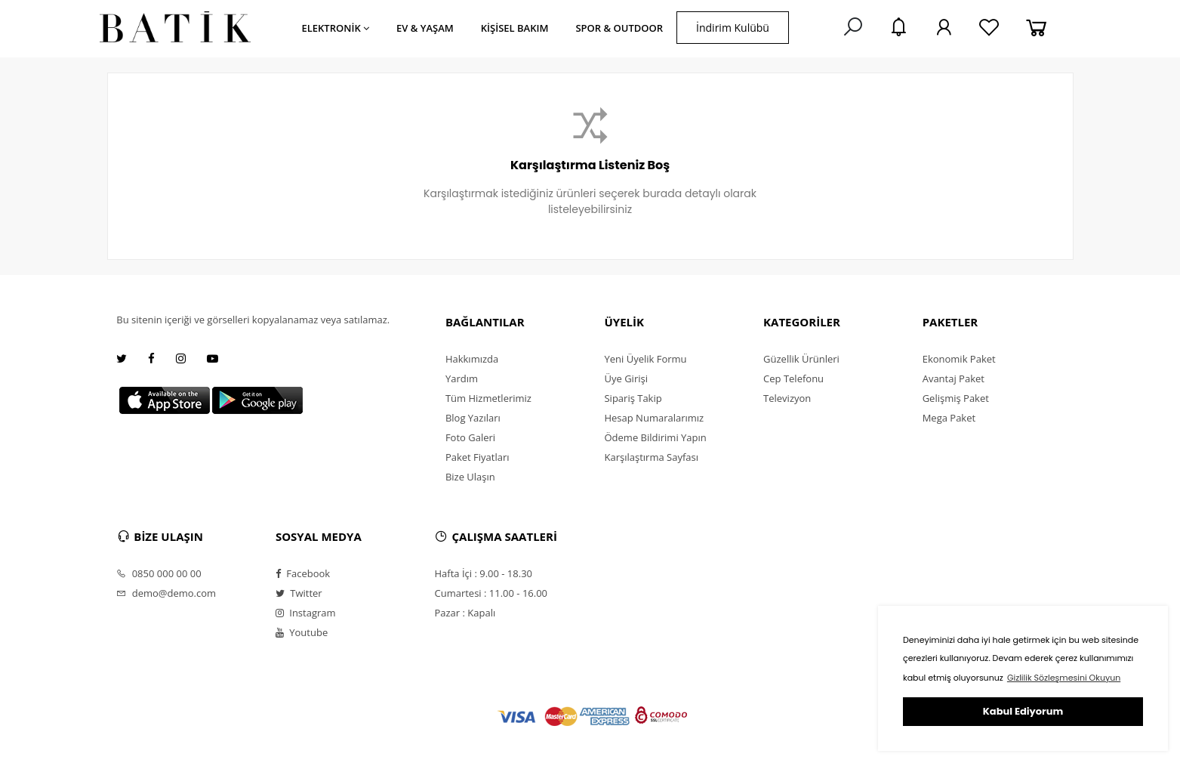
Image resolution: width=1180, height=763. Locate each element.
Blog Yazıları (473, 418)
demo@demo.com (166, 593)
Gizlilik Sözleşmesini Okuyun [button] (1063, 678)
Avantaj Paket (953, 378)
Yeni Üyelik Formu (645, 359)
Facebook (303, 573)
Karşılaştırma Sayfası (651, 457)
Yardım (461, 378)
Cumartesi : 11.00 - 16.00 (490, 593)
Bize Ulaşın (470, 477)
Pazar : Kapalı (464, 613)
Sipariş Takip (632, 398)
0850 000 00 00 (158, 573)
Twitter (299, 593)
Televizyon (787, 398)
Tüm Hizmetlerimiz (488, 398)
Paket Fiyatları (477, 457)
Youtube (302, 632)
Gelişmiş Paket (956, 398)
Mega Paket (949, 418)
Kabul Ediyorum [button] (1023, 711)
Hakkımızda (471, 359)
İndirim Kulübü (732, 27)
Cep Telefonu (793, 378)
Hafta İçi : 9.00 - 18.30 (483, 573)
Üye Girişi (625, 378)
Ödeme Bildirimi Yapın (655, 437)
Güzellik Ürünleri (801, 359)
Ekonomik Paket (959, 359)
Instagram (306, 613)
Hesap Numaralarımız (654, 418)
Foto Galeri (470, 437)
